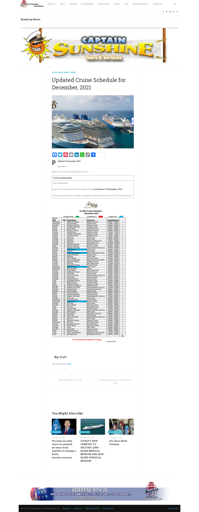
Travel (72, 72)
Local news (57, 72)
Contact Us (158, 4)
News (62, 4)
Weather (73, 4)
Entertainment (87, 4)
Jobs (126, 4)
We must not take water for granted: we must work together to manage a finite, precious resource (64, 449)
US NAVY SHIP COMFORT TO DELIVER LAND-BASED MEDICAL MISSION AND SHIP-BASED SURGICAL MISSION (92, 450)
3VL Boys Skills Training (118, 442)
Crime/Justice (104, 4)
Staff (69, 364)
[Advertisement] (102, 399)
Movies (117, 4)
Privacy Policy (108, 508)
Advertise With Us (141, 4)
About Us (52, 4)
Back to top (173, 508)
